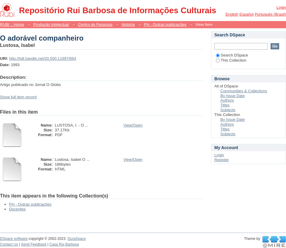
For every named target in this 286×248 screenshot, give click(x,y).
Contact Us (9, 244)
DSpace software (14, 239)
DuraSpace (76, 239)
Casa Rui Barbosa (64, 244)
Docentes (17, 209)
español (246, 14)
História (128, 24)
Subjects (227, 110)
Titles (225, 105)
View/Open (132, 125)
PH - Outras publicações (165, 24)
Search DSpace (232, 55)
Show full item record (18, 97)
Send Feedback (34, 244)
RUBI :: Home (12, 24)
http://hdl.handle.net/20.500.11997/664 (42, 58)
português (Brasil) (270, 14)
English (231, 14)
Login (281, 7)
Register (221, 160)
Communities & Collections (243, 91)
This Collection (231, 60)
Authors (227, 100)
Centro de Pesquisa (95, 24)
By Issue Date (232, 95)
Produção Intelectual (51, 24)
